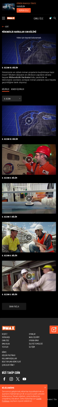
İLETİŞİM (32, 347)
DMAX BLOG (6, 343)
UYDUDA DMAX (34, 340)
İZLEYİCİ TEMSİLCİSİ (36, 343)
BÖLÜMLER (5, 89)
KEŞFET (4, 334)
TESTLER (5, 347)
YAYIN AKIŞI (6, 337)
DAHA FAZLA (14, 306)
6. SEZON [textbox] (7, 98)
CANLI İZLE (38, 18)
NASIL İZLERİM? (34, 337)
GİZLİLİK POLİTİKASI (8, 355)
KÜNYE (4, 352)
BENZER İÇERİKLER (17, 89)
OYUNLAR (32, 334)
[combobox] (12, 98)
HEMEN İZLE (24, 10)
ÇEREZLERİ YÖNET (8, 365)
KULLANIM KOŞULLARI (9, 358)
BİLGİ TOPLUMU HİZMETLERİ (11, 361)
